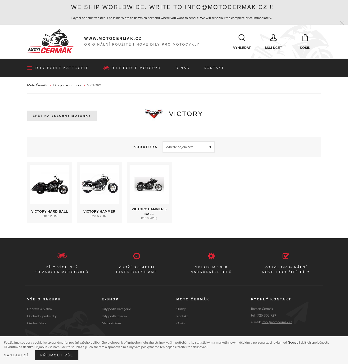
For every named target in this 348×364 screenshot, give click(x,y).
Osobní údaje (36, 323)
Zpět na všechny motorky (62, 116)
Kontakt (214, 68)
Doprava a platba (39, 309)
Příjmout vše (56, 355)
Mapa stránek (112, 323)
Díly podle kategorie (62, 68)
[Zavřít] (342, 23)
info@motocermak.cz (277, 322)
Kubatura (145, 147)
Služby (181, 309)
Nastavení (16, 355)
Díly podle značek (114, 316)
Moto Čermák (37, 86)
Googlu (293, 342)
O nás (183, 68)
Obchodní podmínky (42, 316)
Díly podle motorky (136, 68)
